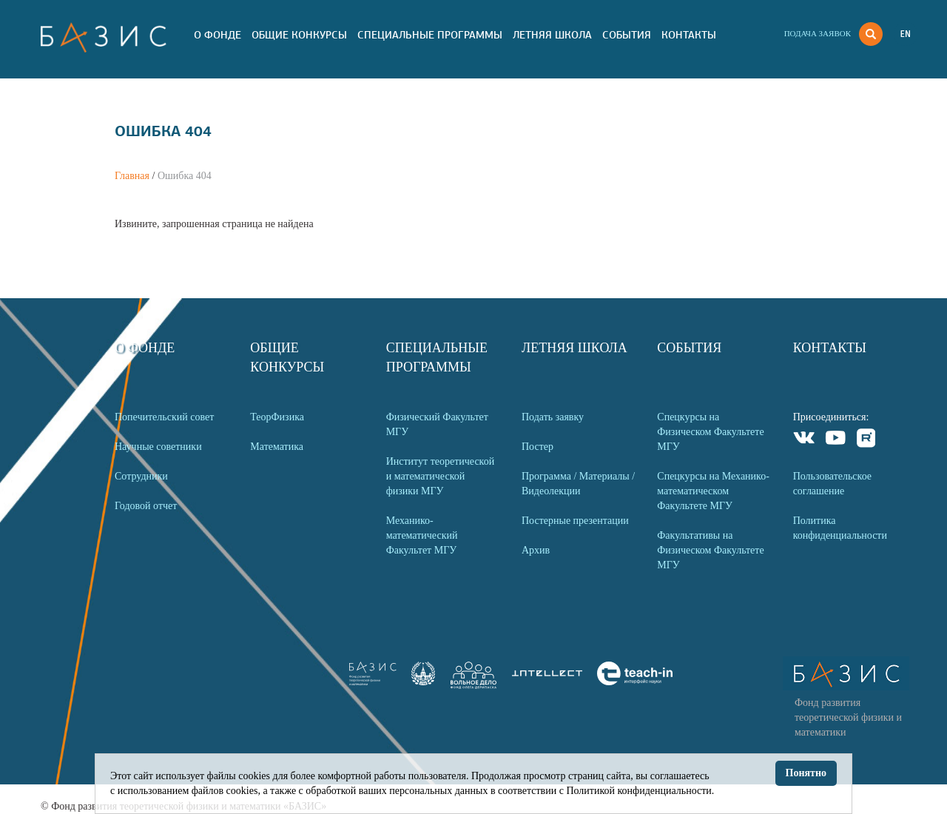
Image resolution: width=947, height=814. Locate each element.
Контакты (688, 34)
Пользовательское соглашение (832, 484)
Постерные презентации (575, 520)
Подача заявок (817, 33)
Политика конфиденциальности (840, 528)
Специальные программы (429, 34)
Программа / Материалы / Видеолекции (578, 484)
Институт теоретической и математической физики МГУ (440, 476)
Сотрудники (141, 476)
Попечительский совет (164, 417)
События (626, 34)
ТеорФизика (277, 417)
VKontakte (804, 439)
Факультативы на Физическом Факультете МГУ (710, 550)
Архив (536, 550)
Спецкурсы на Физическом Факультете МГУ (710, 431)
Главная (132, 175)
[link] (423, 681)
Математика (276, 446)
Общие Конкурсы (299, 34)
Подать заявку (553, 417)
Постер (537, 446)
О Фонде (217, 34)
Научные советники (158, 446)
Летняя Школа (552, 34)
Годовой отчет (146, 505)
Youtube (835, 439)
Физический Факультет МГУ (437, 424)
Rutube (866, 439)
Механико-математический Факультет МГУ (422, 535)
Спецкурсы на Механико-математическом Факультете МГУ (713, 491)
